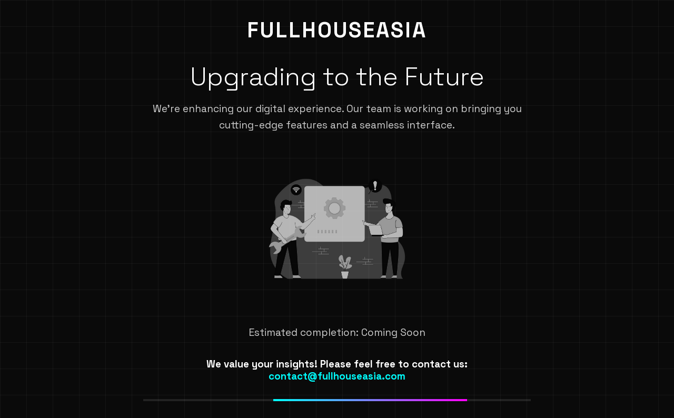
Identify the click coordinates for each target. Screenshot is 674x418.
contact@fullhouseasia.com (337, 376)
